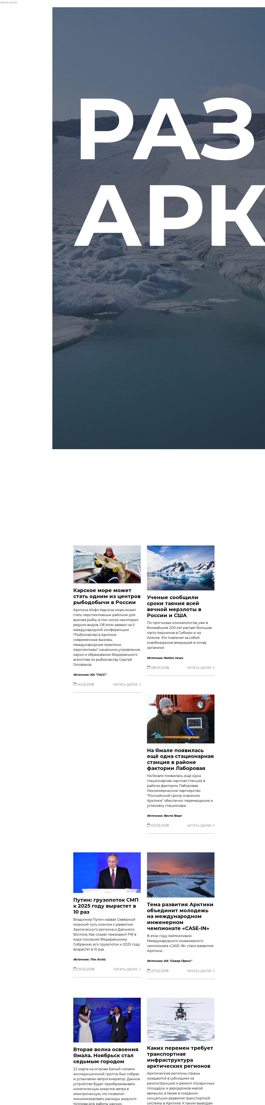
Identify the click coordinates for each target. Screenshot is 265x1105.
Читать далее (131, 702)
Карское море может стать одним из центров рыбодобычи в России (110, 610)
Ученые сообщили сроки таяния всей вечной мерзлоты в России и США (178, 617)
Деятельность (30, 58)
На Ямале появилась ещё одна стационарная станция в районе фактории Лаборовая (182, 771)
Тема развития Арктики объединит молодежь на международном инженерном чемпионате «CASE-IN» (182, 933)
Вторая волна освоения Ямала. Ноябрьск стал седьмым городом (112, 1074)
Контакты (16, 68)
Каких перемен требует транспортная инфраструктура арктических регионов (183, 1076)
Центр (30, 48)
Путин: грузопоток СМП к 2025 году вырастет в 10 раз (112, 920)
